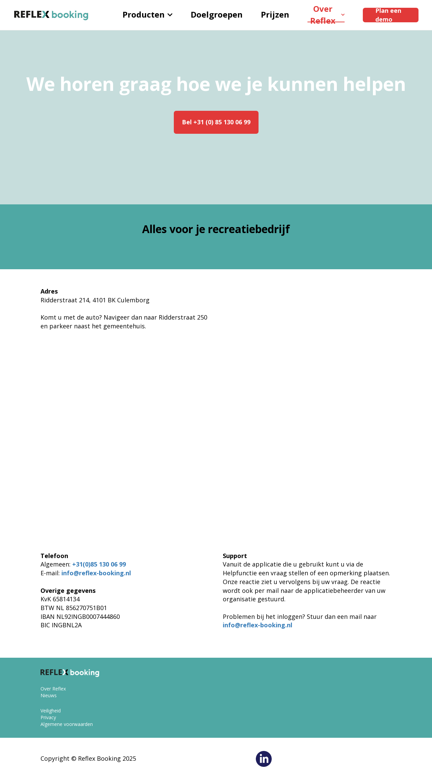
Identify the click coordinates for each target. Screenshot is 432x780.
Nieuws (48, 695)
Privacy (48, 717)
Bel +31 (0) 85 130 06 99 (216, 122)
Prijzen (275, 14)
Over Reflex (327, 15)
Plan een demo (388, 15)
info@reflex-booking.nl (96, 573)
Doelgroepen (217, 14)
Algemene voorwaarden (66, 724)
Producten (147, 14)
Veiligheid (50, 710)
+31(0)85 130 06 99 (99, 564)
